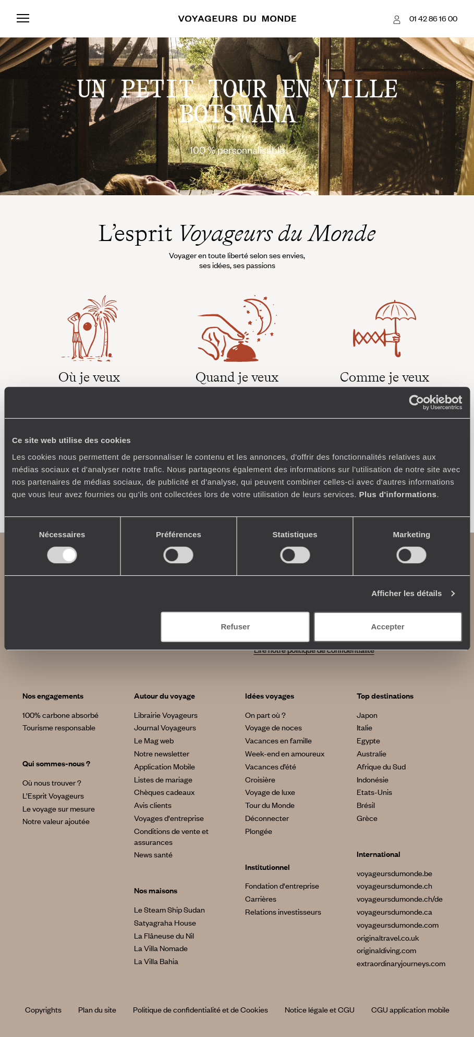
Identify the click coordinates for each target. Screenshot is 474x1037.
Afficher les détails (406, 593)
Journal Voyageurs (165, 727)
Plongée (258, 831)
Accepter (388, 626)
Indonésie (372, 779)
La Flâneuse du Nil (164, 935)
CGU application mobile (410, 1009)
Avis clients (153, 805)
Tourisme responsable (58, 727)
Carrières (260, 898)
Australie (371, 753)
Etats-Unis (374, 792)
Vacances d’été (270, 766)
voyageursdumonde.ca (394, 911)
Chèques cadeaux (164, 792)
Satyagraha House (165, 922)
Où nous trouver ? (51, 782)
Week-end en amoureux (284, 753)
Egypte (368, 740)
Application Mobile (164, 766)
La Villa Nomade (161, 948)
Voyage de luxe (270, 792)
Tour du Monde (270, 805)
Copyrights (43, 1009)
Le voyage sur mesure (58, 808)
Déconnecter (267, 818)
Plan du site (97, 1009)
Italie (364, 727)
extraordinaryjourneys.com (401, 963)
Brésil (366, 805)
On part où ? (265, 715)
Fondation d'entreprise (282, 885)
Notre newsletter (161, 753)
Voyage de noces (273, 727)
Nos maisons (155, 890)
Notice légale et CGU (320, 1009)
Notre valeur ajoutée (56, 821)
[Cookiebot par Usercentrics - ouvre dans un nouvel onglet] (416, 402)
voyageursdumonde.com (398, 924)
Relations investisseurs (283, 911)
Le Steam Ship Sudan (169, 909)
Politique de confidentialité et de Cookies (200, 1009)
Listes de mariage (163, 779)
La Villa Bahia (156, 961)
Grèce (367, 818)
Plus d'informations (398, 494)
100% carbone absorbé (60, 715)
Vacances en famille (278, 740)
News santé (153, 854)
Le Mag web (154, 740)
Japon (367, 715)
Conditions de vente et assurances (171, 836)
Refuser (235, 626)
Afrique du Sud (381, 766)
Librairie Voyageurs (166, 715)
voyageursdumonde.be (394, 873)
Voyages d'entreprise (169, 818)
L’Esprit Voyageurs (53, 795)
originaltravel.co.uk (388, 937)
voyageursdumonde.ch (394, 885)
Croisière (260, 779)
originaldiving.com (386, 950)
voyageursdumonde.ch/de (400, 898)
